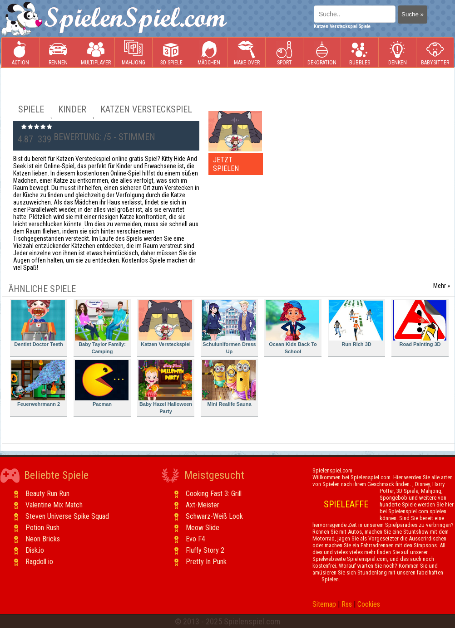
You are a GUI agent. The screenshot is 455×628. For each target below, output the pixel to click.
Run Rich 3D (356, 323)
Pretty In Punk (206, 561)
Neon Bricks (42, 539)
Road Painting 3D (419, 323)
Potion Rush (42, 527)
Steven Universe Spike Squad (67, 516)
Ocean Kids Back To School (292, 327)
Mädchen (209, 53)
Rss (346, 604)
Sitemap (324, 604)
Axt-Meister (202, 505)
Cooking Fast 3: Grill (214, 493)
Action (20, 53)
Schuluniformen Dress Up (229, 327)
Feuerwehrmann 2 (38, 383)
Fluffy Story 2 (205, 550)
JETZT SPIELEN (226, 164)
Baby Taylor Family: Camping (102, 327)
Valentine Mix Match (54, 505)
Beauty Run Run (47, 493)
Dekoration (321, 53)
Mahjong (133, 53)
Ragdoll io (39, 561)
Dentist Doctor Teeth (38, 323)
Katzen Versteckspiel (165, 323)
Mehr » (441, 285)
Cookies (368, 604)
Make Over (247, 53)
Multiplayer (96, 53)
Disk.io (34, 550)
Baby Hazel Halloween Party (165, 387)
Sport (284, 53)
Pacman (102, 383)
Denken (397, 53)
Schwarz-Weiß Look (214, 516)
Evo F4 (195, 539)
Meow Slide (202, 527)
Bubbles (359, 53)
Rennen (58, 53)
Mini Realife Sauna (229, 383)
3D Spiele (171, 53)
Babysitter (435, 53)
